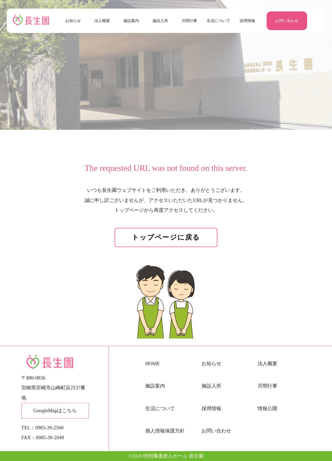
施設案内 (131, 21)
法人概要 (102, 21)
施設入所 (160, 21)
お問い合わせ (287, 21)
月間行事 (189, 21)
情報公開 (267, 408)
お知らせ (73, 21)
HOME (152, 363)
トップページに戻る (166, 237)
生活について (218, 21)
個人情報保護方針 (165, 430)
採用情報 (247, 21)
